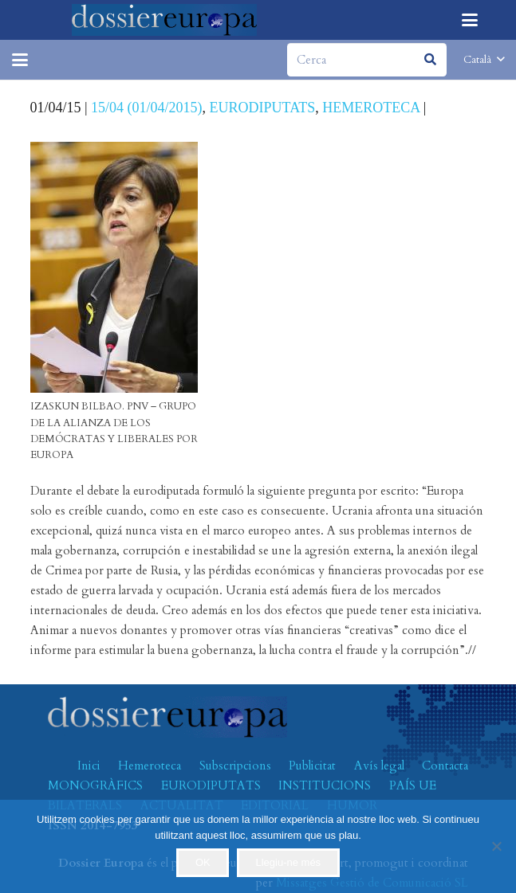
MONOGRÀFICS (95, 785)
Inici (88, 766)
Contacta (445, 766)
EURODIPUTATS (263, 108)
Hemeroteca (149, 766)
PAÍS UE (412, 785)
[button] (469, 20)
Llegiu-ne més (288, 862)
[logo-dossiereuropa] (165, 20)
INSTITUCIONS (324, 785)
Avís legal (379, 766)
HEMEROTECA (370, 108)
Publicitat (312, 766)
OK (203, 862)
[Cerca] (367, 59)
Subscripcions (235, 766)
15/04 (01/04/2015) (147, 108)
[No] (496, 846)
